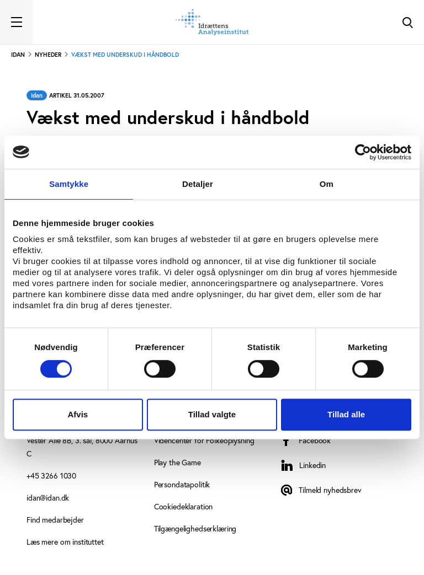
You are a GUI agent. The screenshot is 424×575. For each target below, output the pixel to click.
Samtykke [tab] (68, 184)
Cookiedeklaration (183, 506)
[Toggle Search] (407, 22)
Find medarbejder (55, 519)
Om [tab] (326, 184)
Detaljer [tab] (197, 184)
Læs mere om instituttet (65, 541)
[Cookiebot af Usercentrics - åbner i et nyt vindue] (363, 152)
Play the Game (177, 462)
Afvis (77, 414)
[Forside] (212, 22)
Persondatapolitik (182, 484)
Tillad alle (346, 414)
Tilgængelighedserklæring (195, 528)
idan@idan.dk (47, 497)
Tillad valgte (212, 414)
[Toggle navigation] (16, 22)
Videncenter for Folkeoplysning (204, 440)
